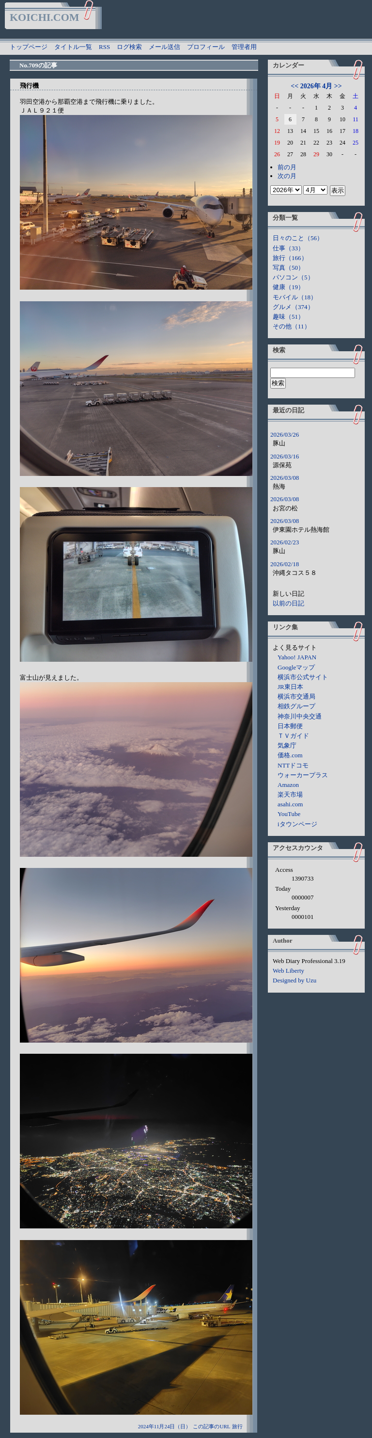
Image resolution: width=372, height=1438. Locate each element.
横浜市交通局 (296, 696)
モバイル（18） (295, 297)
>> (338, 86)
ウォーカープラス (303, 775)
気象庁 (287, 745)
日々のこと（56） (298, 238)
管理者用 (244, 46)
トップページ (28, 46)
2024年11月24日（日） (164, 1426)
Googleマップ (296, 667)
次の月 (287, 176)
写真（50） (288, 267)
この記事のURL (211, 1426)
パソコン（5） (293, 277)
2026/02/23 (284, 542)
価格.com (290, 755)
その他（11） (291, 326)
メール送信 (164, 46)
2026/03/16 (284, 456)
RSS (104, 46)
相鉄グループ (296, 706)
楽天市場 (290, 794)
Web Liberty (288, 970)
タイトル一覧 (73, 46)
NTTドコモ (293, 765)
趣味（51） (288, 316)
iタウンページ (297, 824)
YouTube (289, 813)
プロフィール (206, 46)
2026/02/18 (284, 564)
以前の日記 (288, 603)
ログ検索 (129, 46)
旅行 (237, 1426)
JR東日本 (290, 686)
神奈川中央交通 (300, 716)
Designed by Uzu (294, 980)
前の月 (287, 167)
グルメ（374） (293, 306)
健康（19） (288, 287)
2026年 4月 (316, 86)
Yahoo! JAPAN (297, 657)
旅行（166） (290, 257)
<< (294, 86)
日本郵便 (290, 726)
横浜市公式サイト (303, 677)
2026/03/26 (284, 434)
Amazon (288, 784)
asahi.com (290, 804)
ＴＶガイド (293, 735)
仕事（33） (288, 248)
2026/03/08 (284, 477)
